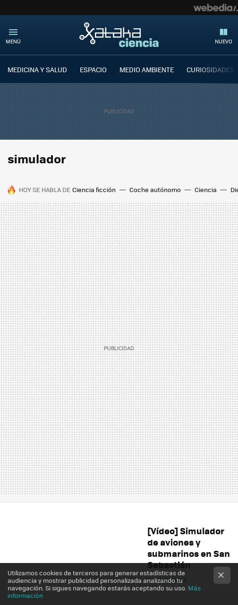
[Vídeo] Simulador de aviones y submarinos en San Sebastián (188, 547)
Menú (13, 41)
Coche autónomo (155, 189)
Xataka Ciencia (119, 34)
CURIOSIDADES (210, 69)
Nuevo (223, 41)
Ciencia (206, 189)
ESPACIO (93, 69)
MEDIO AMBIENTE (146, 69)
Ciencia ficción (94, 189)
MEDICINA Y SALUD (37, 69)
